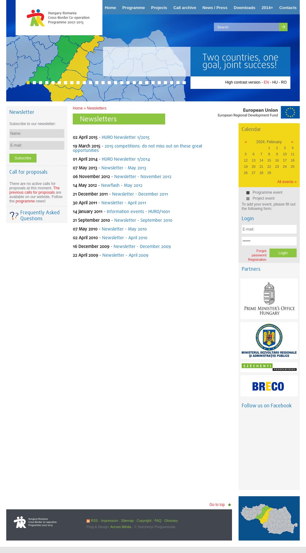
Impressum (109, 520)
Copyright (144, 520)
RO (284, 82)
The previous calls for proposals (34, 190)
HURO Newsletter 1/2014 (126, 159)
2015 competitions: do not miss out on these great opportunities (137, 148)
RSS (92, 520)
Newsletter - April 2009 (125, 255)
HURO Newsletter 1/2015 (126, 137)
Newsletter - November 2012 (142, 176)
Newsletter (21, 112)
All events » (287, 182)
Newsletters (96, 108)
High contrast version (242, 82)
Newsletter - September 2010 (143, 220)
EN (266, 82)
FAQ (158, 520)
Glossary (171, 520)
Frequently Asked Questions (40, 215)
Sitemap (127, 520)
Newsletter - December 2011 (140, 194)
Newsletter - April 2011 (123, 202)
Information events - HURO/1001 (138, 211)
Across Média (120, 527)
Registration (257, 259)
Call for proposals (28, 172)
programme (25, 201)
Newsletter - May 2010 (124, 228)
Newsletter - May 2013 (123, 167)
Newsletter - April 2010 (124, 237)
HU (275, 82)
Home (78, 108)
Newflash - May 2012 (121, 185)
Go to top (217, 504)
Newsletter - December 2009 (142, 246)
